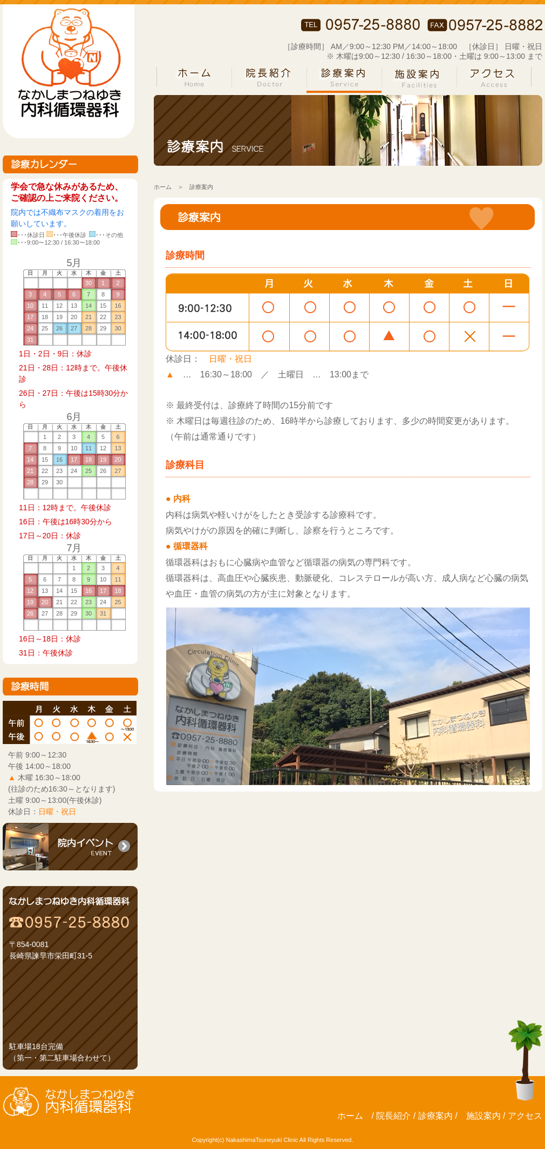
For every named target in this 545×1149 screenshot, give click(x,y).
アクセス (525, 1115)
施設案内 (483, 1115)
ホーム (163, 187)
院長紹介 (393, 1115)
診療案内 (435, 1115)
